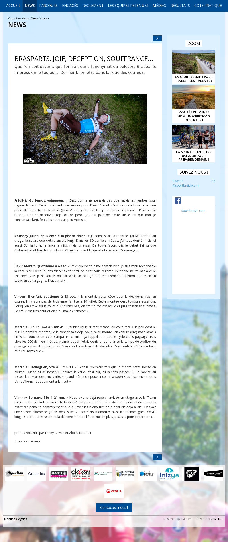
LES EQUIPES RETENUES (128, 5)
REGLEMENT (93, 5)
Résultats (180, 5)
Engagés (70, 5)
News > (36, 18)
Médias (159, 5)
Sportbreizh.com (193, 210)
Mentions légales (15, 519)
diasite (217, 518)
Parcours (48, 5)
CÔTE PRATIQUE (208, 5)
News (30, 5)
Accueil (13, 5)
